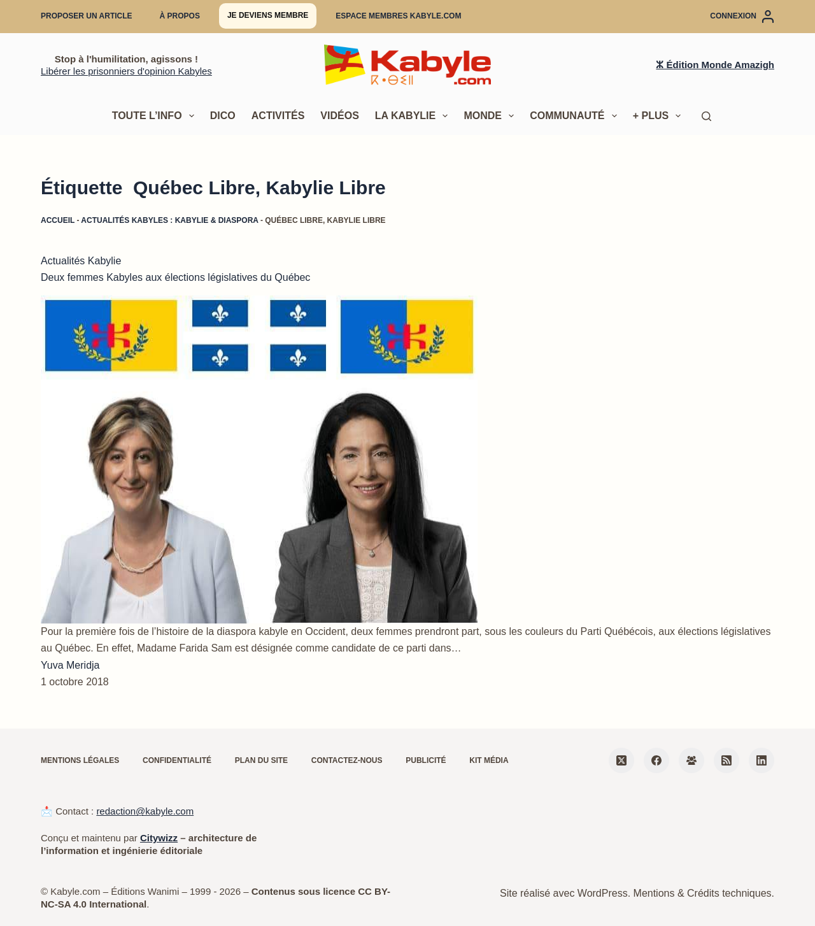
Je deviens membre (267, 15)
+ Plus (659, 116)
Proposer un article (86, 15)
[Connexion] (742, 16)
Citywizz (159, 837)
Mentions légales (80, 760)
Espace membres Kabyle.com (398, 15)
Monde (491, 116)
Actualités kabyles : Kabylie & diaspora (169, 220)
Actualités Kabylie (81, 260)
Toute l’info (155, 116)
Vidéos (339, 115)
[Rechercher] (706, 116)
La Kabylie (414, 116)
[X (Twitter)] (621, 760)
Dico (223, 115)
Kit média (488, 760)
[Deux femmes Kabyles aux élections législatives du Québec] (259, 459)
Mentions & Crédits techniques (703, 893)
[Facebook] (656, 760)
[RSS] (726, 760)
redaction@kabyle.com (145, 811)
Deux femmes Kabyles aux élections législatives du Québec (175, 277)
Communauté (576, 116)
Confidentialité (177, 760)
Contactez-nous (347, 760)
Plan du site (261, 760)
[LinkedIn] (761, 760)
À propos (180, 15)
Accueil (57, 220)
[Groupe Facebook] (691, 760)
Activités (278, 115)
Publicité (426, 760)
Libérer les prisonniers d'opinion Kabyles (126, 71)
